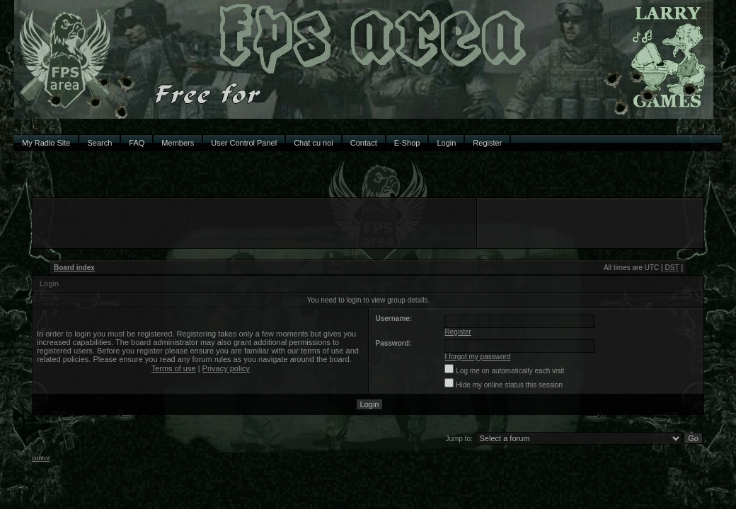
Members (177, 143)
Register (487, 143)
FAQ (136, 143)
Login (446, 143)
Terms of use (173, 368)
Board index (74, 267)
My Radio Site (46, 143)
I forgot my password (478, 357)
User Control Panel (244, 143)
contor (41, 458)
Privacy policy (226, 368)
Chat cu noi (313, 143)
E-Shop (407, 143)
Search (99, 143)
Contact (363, 143)
